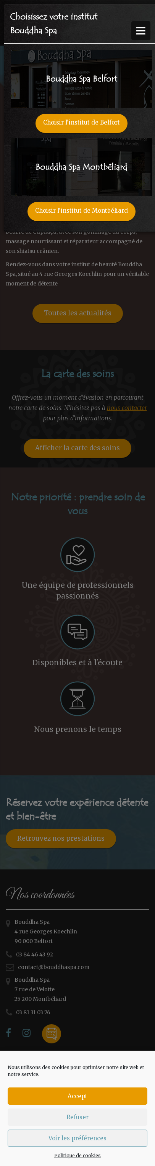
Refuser (77, 1117)
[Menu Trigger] (140, 30)
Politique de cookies (77, 1155)
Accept (77, 1096)
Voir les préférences (77, 1138)
